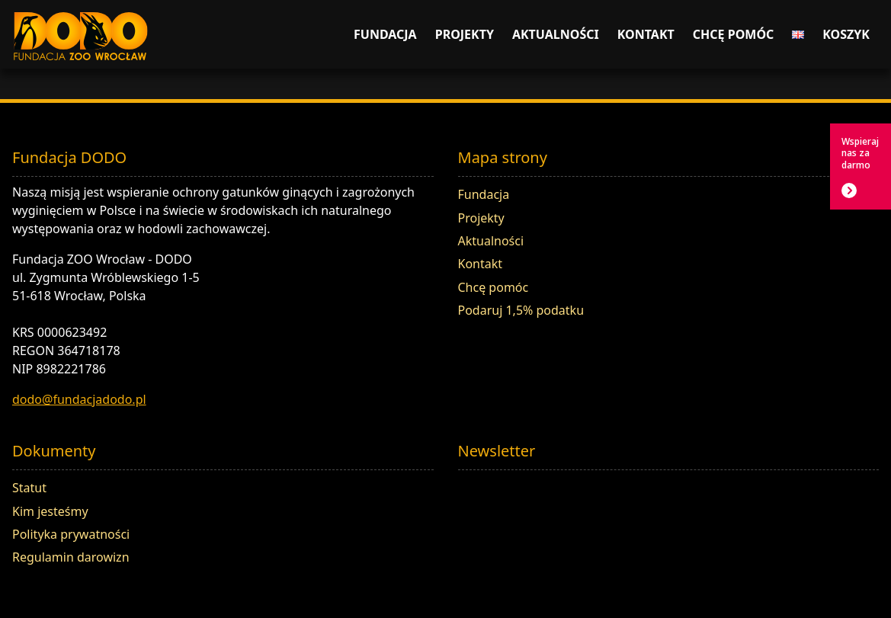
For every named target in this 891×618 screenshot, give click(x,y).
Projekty (464, 34)
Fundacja (385, 34)
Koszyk (846, 34)
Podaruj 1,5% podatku (521, 310)
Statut (29, 487)
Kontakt (646, 34)
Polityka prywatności (71, 534)
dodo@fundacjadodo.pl (79, 399)
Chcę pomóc (733, 34)
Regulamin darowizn (71, 557)
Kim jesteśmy (50, 511)
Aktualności (555, 34)
